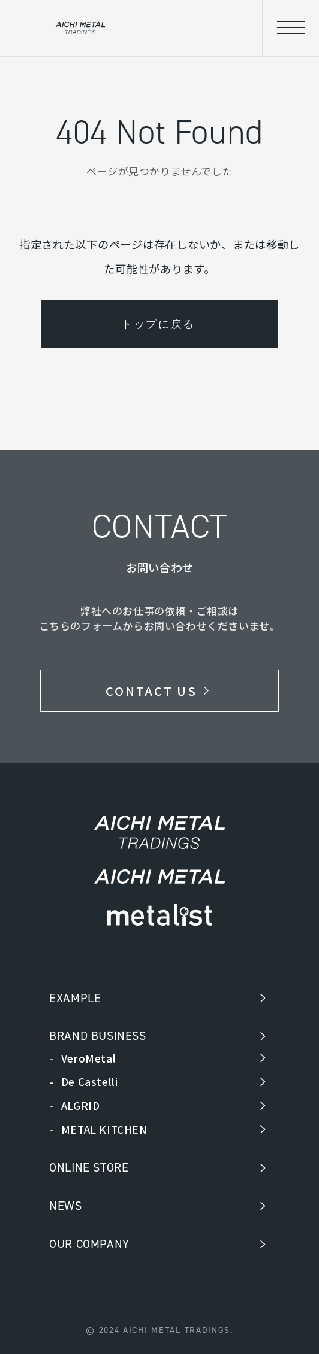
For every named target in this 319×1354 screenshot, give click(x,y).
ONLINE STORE (88, 1167)
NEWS (65, 1205)
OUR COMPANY (89, 1244)
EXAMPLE (75, 998)
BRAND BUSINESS (97, 1035)
